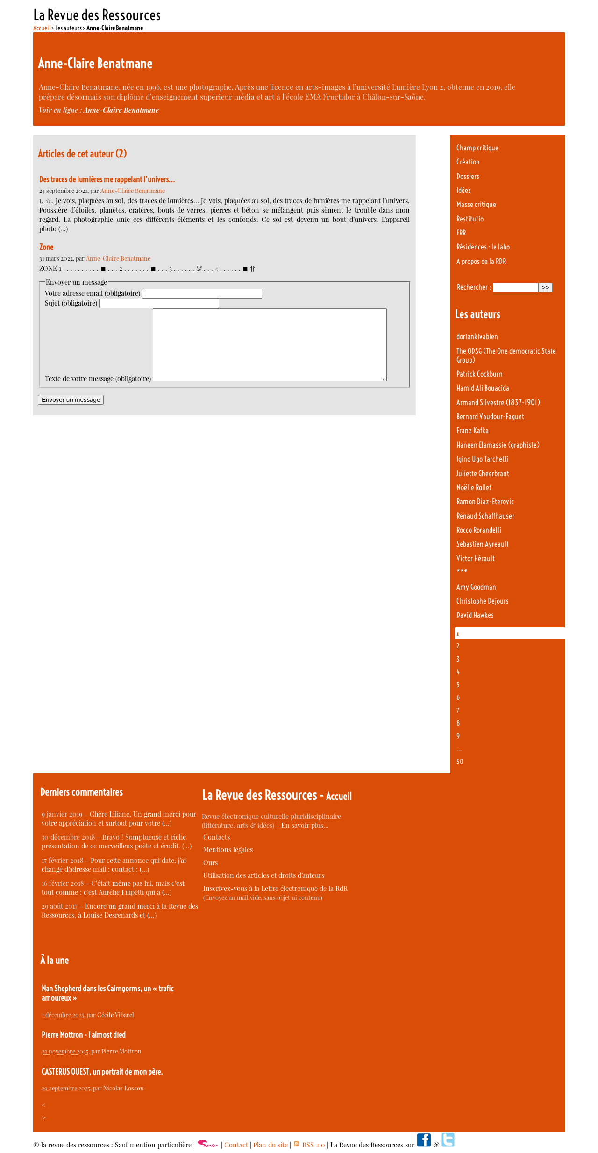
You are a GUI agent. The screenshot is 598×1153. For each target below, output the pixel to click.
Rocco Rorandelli (478, 530)
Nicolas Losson (123, 1088)
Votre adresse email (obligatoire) (92, 293)
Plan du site (270, 1144)
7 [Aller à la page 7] (457, 710)
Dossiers (467, 176)
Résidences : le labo (483, 246)
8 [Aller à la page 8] (458, 723)
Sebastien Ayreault (482, 544)
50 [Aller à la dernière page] (459, 761)
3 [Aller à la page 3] (458, 659)
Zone (46, 247)
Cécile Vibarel (115, 1014)
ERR (461, 232)
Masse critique (476, 204)
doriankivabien (477, 336)
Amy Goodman (476, 587)
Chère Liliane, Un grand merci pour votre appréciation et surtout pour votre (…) (119, 818)
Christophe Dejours (482, 601)
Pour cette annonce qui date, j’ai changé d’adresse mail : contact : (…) (114, 865)
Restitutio (470, 218)
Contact (236, 1144)
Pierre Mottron (121, 1051)
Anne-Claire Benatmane (121, 110)
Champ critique (477, 147)
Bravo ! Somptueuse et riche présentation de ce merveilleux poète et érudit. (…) (117, 841)
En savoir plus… (305, 825)
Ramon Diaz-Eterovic (485, 501)
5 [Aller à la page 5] (458, 685)
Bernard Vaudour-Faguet (490, 416)
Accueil (41, 28)
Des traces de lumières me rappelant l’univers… (107, 179)
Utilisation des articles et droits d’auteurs (263, 875)
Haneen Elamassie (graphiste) (498, 445)
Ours (210, 862)
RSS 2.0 (309, 1144)
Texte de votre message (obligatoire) (98, 312)
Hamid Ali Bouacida (482, 388)
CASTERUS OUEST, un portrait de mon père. (102, 1071)
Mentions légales (228, 849)
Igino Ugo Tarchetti (482, 459)
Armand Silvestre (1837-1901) (498, 402)
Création (468, 161)
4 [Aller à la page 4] (458, 672)
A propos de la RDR (481, 261)
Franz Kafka (472, 430)
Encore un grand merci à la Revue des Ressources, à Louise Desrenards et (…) (120, 910)
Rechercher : (474, 287)
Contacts (216, 837)
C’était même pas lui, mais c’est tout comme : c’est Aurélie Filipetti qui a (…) (113, 888)
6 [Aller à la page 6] (458, 697)
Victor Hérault (475, 558)
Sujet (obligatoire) (71, 303)
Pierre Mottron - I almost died (84, 1034)
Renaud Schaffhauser (485, 516)
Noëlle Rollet (473, 487)
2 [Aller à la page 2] (457, 646)
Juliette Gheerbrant (482, 473)
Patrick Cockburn (479, 374)
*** (462, 572)
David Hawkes (475, 615)
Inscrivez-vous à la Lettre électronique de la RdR (275, 888)
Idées (463, 190)
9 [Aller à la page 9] (458, 736)
